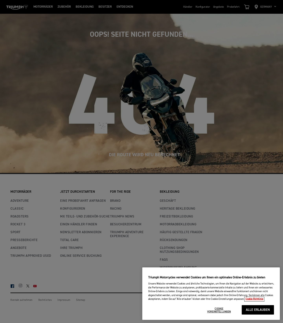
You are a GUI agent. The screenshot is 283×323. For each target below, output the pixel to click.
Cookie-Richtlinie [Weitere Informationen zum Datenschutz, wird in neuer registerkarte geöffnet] (254, 299)
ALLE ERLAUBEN (258, 310)
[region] (211, 293)
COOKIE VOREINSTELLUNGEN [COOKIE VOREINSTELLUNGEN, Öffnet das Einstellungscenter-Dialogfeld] (219, 310)
